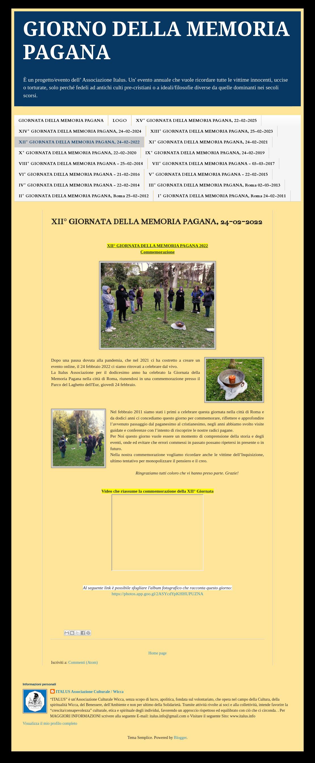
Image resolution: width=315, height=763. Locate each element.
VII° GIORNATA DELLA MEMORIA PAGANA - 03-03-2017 (213, 163)
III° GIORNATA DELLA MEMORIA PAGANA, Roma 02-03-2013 (214, 185)
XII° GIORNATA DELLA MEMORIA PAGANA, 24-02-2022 (79, 142)
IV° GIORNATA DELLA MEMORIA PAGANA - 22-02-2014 (79, 185)
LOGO (120, 120)
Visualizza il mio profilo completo (50, 723)
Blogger (180, 738)
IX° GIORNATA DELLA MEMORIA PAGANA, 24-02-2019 (204, 153)
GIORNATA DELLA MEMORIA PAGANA (61, 120)
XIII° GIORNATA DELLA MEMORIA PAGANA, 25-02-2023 (211, 131)
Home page (157, 653)
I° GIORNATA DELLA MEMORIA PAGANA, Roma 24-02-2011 (222, 196)
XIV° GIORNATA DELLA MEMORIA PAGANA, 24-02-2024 (80, 131)
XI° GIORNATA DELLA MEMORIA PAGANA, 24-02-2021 (208, 142)
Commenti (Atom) (83, 662)
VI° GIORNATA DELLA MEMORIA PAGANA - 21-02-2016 (79, 174)
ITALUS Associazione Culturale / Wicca (90, 692)
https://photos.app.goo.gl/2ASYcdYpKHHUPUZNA (157, 593)
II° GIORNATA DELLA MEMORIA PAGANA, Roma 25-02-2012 (84, 196)
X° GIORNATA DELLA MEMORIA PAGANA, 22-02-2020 (77, 153)
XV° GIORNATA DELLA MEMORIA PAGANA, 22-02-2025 (196, 120)
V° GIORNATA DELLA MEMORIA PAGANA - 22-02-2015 (208, 174)
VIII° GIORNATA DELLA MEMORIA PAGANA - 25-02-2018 (81, 163)
